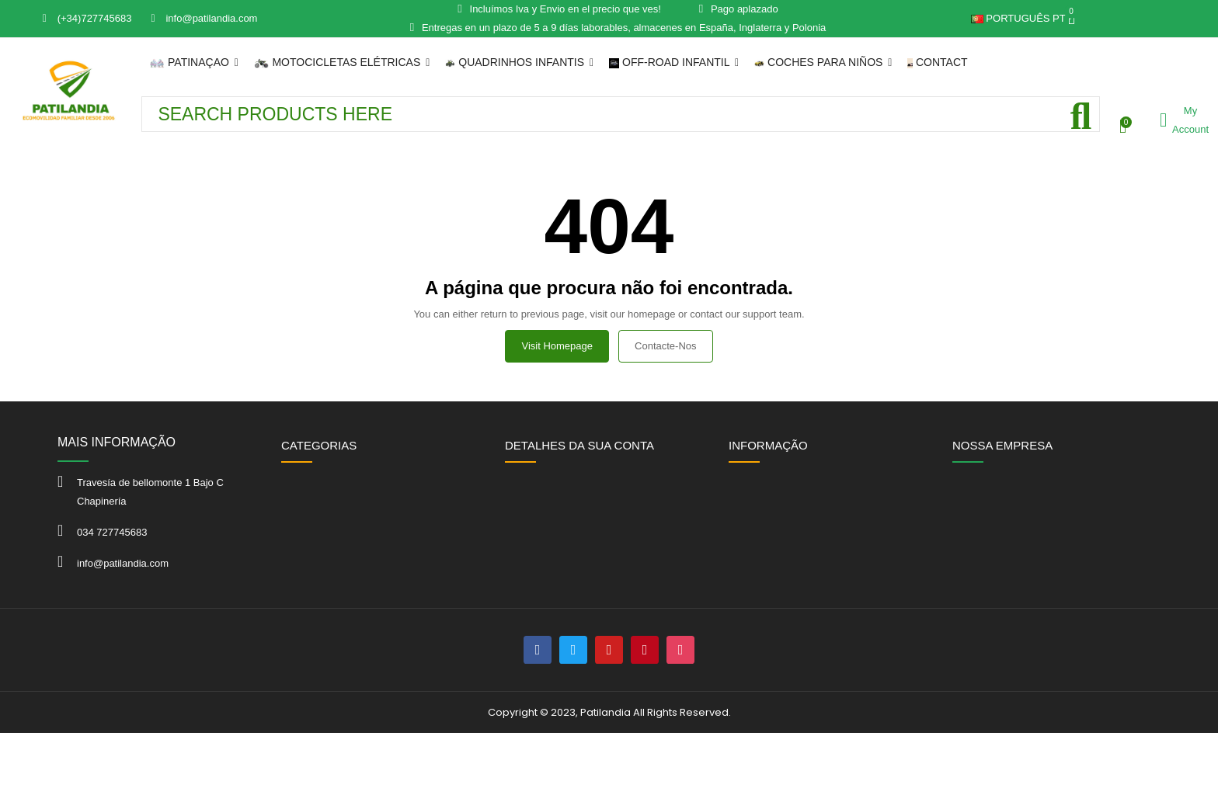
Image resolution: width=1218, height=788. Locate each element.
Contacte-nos (665, 346)
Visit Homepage (557, 346)
